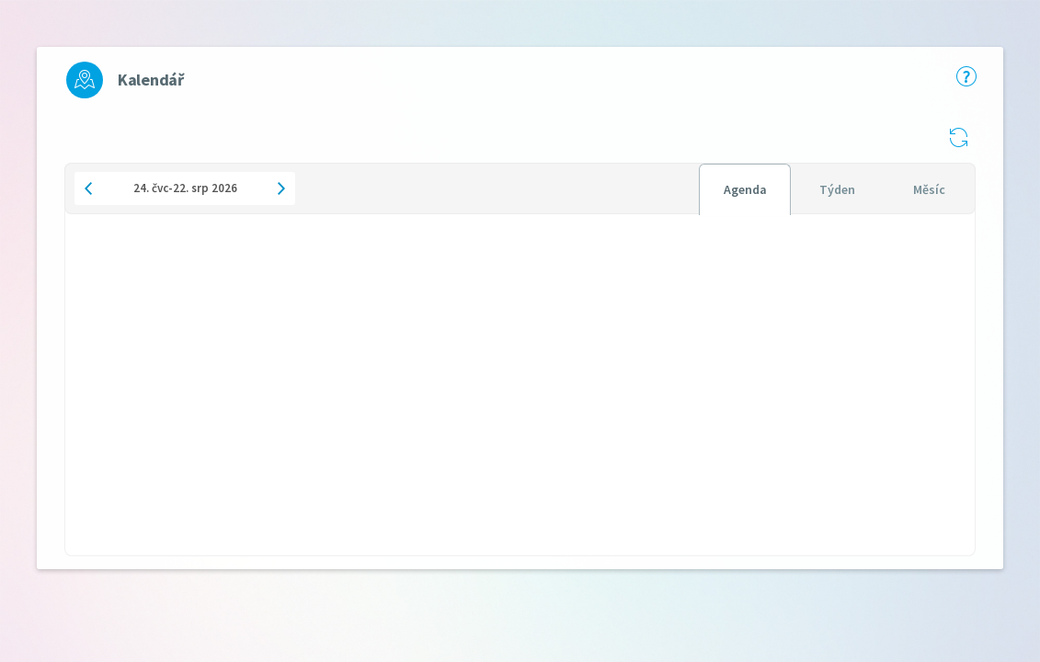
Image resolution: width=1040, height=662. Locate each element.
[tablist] (837, 188)
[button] (958, 137)
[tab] (745, 189)
